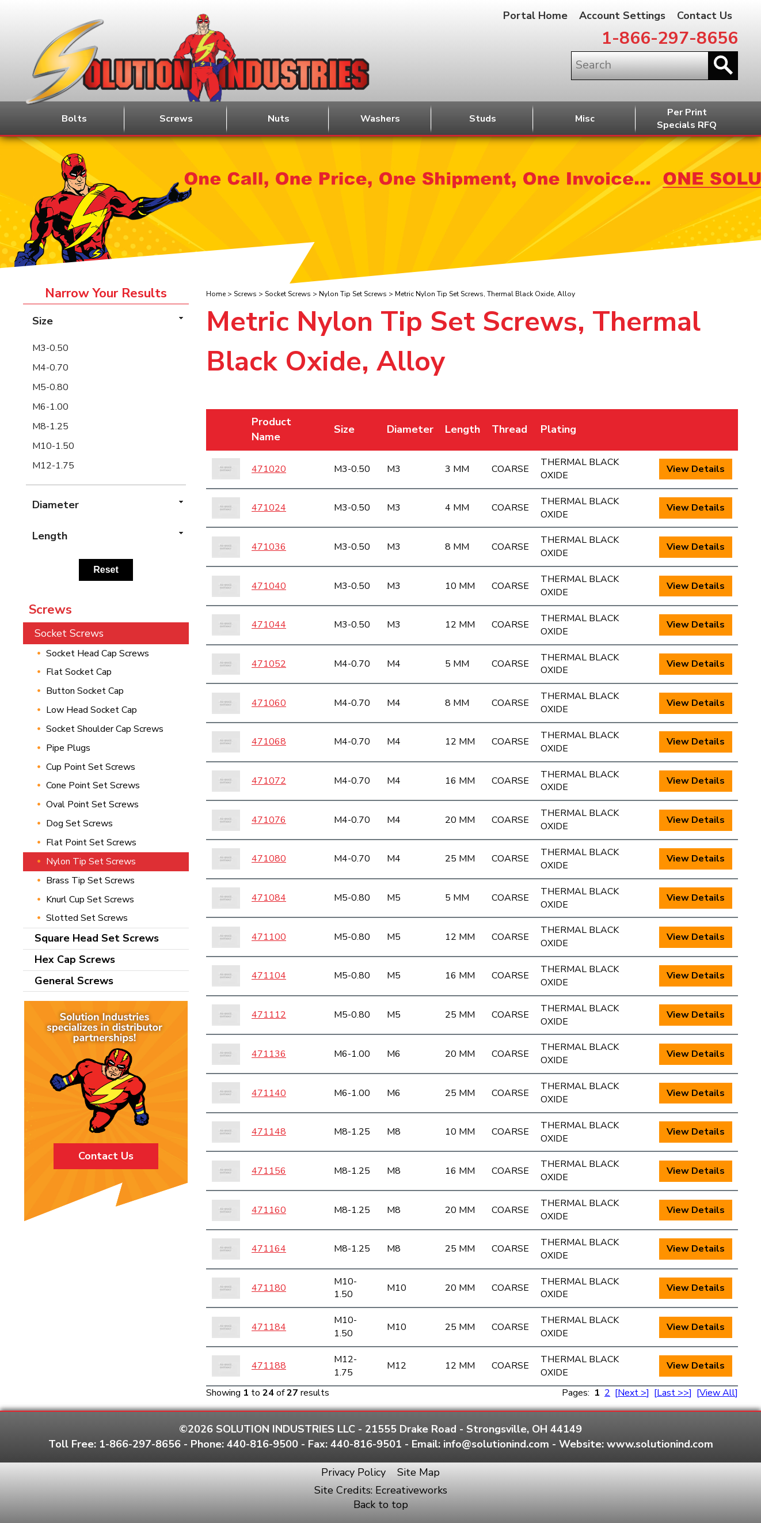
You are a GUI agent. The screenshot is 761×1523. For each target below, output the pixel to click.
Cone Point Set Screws (93, 785)
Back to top (380, 1504)
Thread (509, 429)
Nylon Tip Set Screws (353, 293)
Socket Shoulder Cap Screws (104, 729)
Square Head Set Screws (97, 938)
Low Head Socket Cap (91, 710)
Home (216, 293)
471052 (269, 663)
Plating (558, 429)
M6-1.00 (50, 406)
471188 (269, 1365)
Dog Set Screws (79, 823)
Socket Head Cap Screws (97, 653)
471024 (269, 507)
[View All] (717, 1392)
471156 (269, 1171)
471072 (269, 780)
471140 (269, 1093)
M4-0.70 (50, 367)
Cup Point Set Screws (90, 767)
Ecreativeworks (411, 1490)
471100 (269, 937)
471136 (269, 1054)
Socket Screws (288, 293)
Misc (585, 118)
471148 (269, 1131)
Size (344, 429)
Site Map (418, 1472)
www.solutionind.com (660, 1444)
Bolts (74, 118)
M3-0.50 (50, 348)
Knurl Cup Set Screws (90, 899)
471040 (269, 586)
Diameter (410, 429)
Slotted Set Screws (87, 918)
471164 (269, 1248)
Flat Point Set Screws (91, 842)
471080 (269, 858)
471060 (269, 703)
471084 (269, 897)
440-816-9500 (262, 1444)
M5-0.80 (50, 387)
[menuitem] (106, 348)
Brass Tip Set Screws (90, 880)
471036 (269, 547)
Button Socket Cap (85, 691)
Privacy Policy (353, 1472)
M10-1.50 (53, 446)
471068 (269, 741)
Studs (482, 118)
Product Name (271, 429)
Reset (106, 570)
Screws (176, 118)
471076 (269, 820)
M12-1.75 (53, 465)
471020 (269, 469)
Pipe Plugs (68, 748)
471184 (269, 1327)
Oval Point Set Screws (92, 804)
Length (462, 429)
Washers (380, 118)
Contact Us (704, 15)
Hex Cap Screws (75, 959)
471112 (269, 1014)
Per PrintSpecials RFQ (687, 119)
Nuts (279, 118)
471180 (269, 1288)
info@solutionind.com (496, 1444)
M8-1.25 (50, 426)
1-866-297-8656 (670, 38)
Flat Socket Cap (79, 672)
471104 (269, 975)
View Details (696, 469)
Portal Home (535, 15)
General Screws (74, 981)
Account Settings (622, 15)
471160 (269, 1210)
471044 (269, 624)
